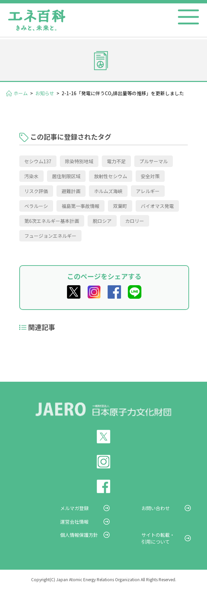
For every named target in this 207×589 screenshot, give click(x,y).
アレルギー (148, 191)
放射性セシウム (110, 176)
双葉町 (120, 206)
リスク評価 (36, 191)
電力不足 (116, 161)
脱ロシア (102, 220)
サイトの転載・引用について (158, 538)
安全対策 (150, 176)
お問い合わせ (155, 508)
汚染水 (31, 176)
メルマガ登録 (74, 508)
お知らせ (44, 93)
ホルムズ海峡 (108, 191)
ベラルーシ (36, 206)
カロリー (134, 220)
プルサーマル (153, 161)
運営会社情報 (74, 521)
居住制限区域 (66, 176)
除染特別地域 (79, 161)
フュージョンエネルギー (50, 235)
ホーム (21, 93)
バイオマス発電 (157, 206)
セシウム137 (37, 161)
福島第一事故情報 (80, 206)
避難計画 (71, 191)
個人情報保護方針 (79, 534)
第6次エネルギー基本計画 (51, 220)
